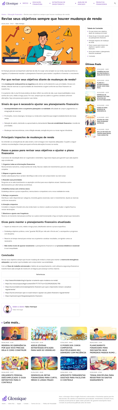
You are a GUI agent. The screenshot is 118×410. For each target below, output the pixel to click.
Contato (26, 403)
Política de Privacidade (49, 403)
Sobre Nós (11, 403)
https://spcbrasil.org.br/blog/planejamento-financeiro (23, 296)
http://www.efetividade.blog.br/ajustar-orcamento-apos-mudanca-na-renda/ (31, 280)
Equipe (19, 403)
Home (3, 14)
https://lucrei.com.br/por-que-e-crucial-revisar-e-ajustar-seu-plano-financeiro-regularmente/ (37, 293)
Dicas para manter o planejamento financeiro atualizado (98, 52)
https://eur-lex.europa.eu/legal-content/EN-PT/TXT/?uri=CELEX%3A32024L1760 (32, 284)
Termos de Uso (35, 403)
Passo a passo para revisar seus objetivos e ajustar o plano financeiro (97, 47)
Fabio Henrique (19, 24)
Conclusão (91, 56)
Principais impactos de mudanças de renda (98, 41)
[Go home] (10, 3)
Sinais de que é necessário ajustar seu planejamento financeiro (98, 37)
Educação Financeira (15, 14)
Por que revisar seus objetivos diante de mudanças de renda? (97, 32)
